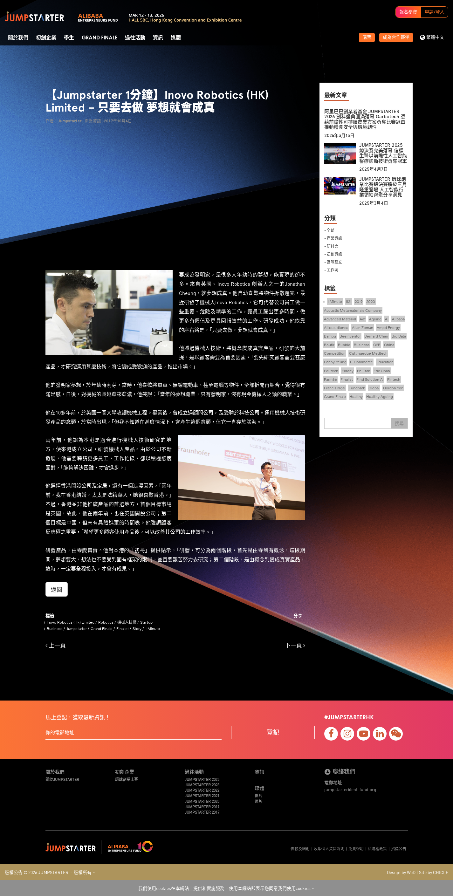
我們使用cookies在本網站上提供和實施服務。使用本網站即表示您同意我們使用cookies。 (226, 888)
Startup (146, 622)
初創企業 (46, 37)
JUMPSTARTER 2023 (202, 784)
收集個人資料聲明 (329, 848)
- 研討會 (331, 246)
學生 (69, 37)
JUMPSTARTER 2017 (202, 812)
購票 (366, 37)
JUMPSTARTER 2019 (202, 806)
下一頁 (295, 645)
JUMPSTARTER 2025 (202, 779)
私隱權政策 (377, 848)
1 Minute (152, 628)
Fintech (393, 379)
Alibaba (398, 319)
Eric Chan (382, 370)
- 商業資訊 (333, 238)
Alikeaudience (336, 327)
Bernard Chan (376, 336)
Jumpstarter (76, 628)
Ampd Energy (388, 327)
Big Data (399, 336)
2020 (370, 301)
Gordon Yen (393, 388)
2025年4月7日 (373, 169)
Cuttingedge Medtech (368, 353)
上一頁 (55, 645)
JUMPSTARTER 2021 (202, 795)
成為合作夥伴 (396, 37)
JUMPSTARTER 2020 (202, 801)
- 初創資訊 (333, 253)
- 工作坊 (331, 269)
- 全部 (329, 230)
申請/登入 (434, 12)
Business (55, 628)
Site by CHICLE (433, 872)
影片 (258, 795)
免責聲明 (356, 848)
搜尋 (399, 423)
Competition (335, 353)
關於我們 (18, 37)
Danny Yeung (335, 361)
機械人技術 (126, 622)
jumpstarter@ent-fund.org (350, 789)
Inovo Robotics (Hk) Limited (70, 622)
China (389, 344)
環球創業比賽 (126, 779)
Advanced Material (340, 319)
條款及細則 (300, 848)
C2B (377, 344)
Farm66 (330, 379)
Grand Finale (99, 37)
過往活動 (135, 37)
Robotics (105, 622)
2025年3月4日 (373, 203)
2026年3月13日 (339, 135)
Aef (363, 319)
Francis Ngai (334, 388)
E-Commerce (361, 361)
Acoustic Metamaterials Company (353, 310)
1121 (348, 301)
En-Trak (363, 370)
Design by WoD (401, 872)
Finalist (122, 628)
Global (374, 388)
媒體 (176, 37)
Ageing (375, 319)
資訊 (158, 37)
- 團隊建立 (333, 261)
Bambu (330, 336)
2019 (359, 301)
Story (137, 628)
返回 (56, 589)
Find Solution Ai (370, 379)
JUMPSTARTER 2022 (202, 790)
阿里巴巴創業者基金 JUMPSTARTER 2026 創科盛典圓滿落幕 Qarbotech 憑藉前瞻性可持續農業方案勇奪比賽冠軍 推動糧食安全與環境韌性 (364, 119)
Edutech (331, 370)
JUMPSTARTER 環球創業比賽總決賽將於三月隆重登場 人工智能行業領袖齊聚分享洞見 (383, 187)
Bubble (344, 344)
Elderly (347, 370)
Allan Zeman (362, 327)
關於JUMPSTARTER (62, 779)
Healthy (356, 396)
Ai (386, 319)
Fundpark (357, 388)
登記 (273, 732)
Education (385, 361)
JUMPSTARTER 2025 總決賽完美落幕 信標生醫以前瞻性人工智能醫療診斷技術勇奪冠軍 (383, 153)
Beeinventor (350, 336)
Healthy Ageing (379, 396)
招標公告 (398, 848)
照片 (258, 801)
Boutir (329, 344)
